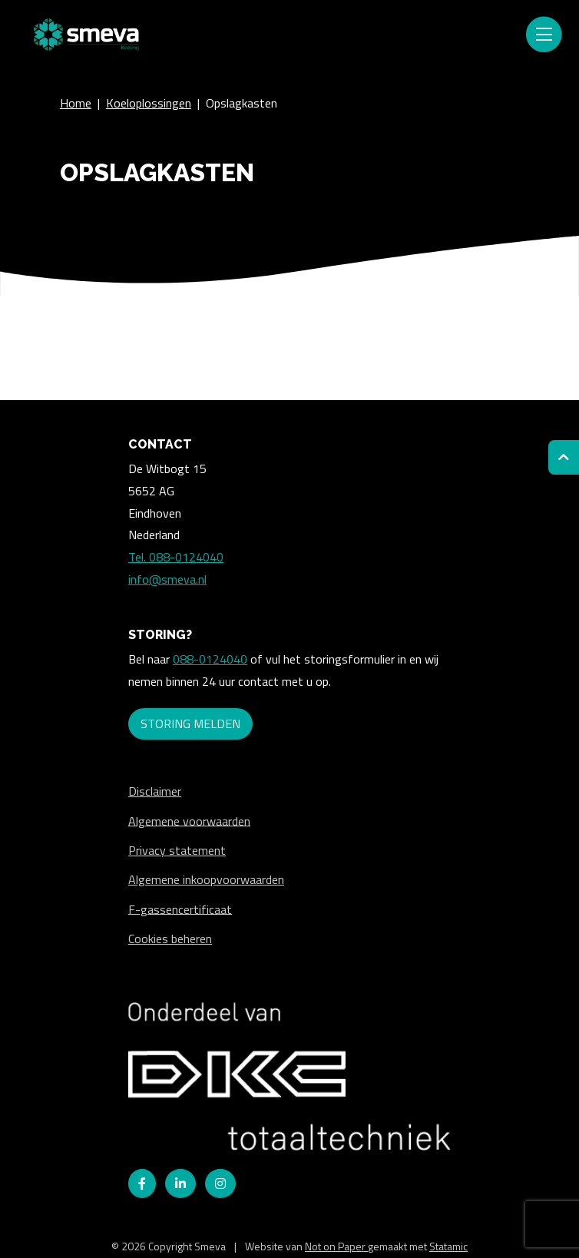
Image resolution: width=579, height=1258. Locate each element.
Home (75, 103)
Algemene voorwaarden (189, 820)
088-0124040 (210, 659)
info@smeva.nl (167, 579)
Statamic (448, 1246)
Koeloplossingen (148, 103)
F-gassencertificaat (180, 908)
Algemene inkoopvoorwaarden (206, 879)
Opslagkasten (241, 103)
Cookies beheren (170, 938)
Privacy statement (177, 850)
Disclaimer (154, 791)
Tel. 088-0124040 (175, 557)
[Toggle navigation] (544, 34)
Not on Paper (336, 1246)
